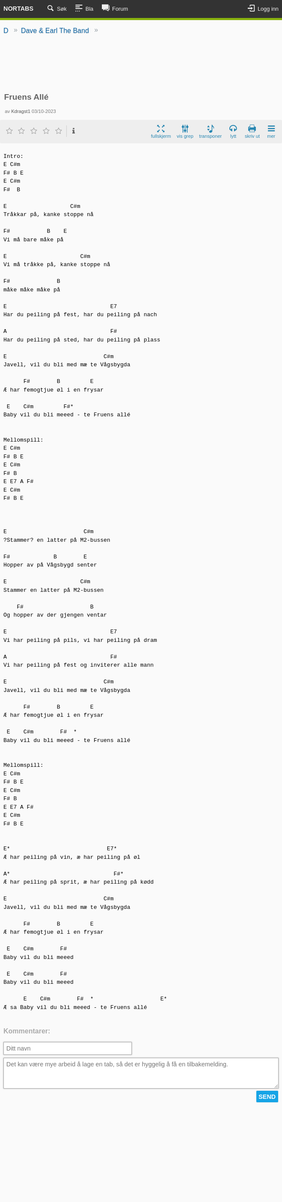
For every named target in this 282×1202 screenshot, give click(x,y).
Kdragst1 (20, 111)
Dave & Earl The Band (55, 30)
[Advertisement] (141, 64)
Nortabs (18, 8)
